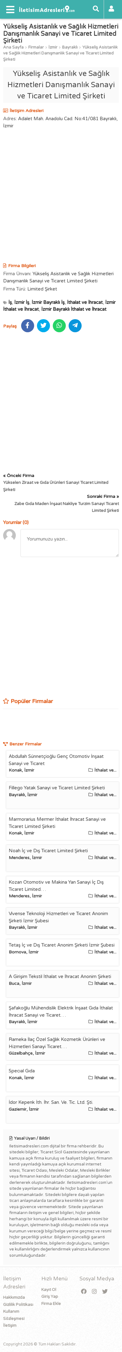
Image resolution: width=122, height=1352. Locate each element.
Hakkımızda (14, 1297)
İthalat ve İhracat (85, 302)
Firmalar (36, 47)
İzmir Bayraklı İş (48, 302)
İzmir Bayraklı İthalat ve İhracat (73, 309)
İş (10, 302)
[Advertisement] (61, 196)
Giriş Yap (49, 1296)
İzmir (52, 47)
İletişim (9, 1325)
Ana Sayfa (13, 47)
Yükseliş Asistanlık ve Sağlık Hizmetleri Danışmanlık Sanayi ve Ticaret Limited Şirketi (60, 53)
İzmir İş (21, 302)
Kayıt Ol (48, 1289)
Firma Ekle (51, 1303)
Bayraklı (70, 47)
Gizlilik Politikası (18, 1304)
